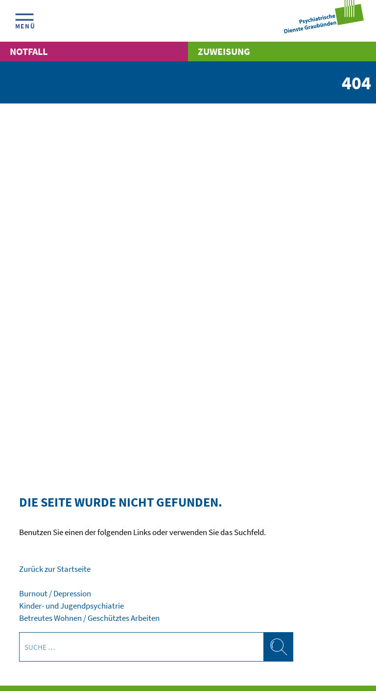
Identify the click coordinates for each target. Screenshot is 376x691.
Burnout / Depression (55, 594)
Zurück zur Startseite (55, 569)
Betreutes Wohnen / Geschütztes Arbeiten (89, 618)
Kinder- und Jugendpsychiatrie (71, 606)
